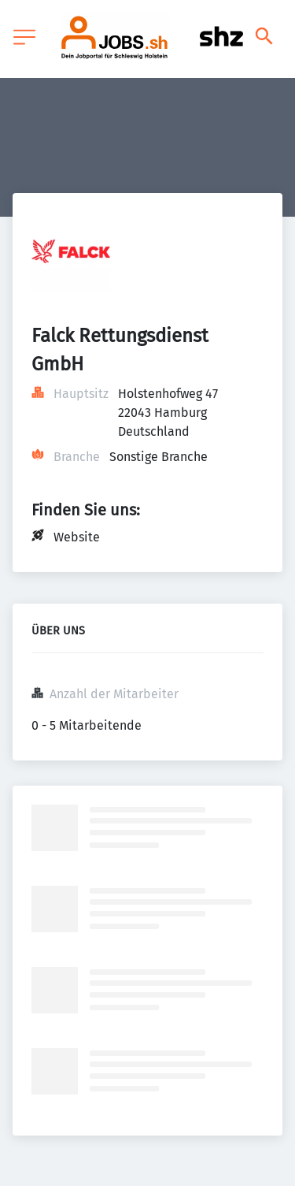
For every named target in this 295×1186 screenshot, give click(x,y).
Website (76, 537)
